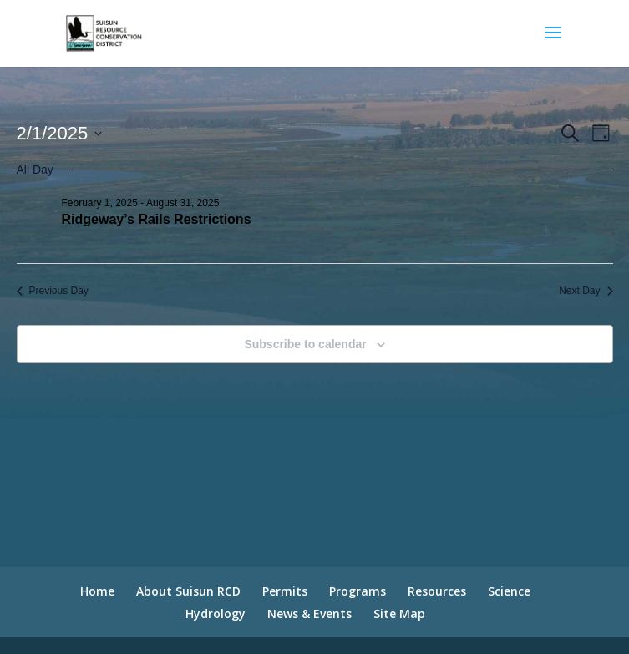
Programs (357, 591)
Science (509, 591)
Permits (284, 591)
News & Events (309, 613)
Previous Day (53, 291)
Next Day (585, 291)
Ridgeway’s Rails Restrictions (156, 219)
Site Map (399, 613)
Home (97, 591)
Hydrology (215, 613)
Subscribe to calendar (305, 344)
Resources (437, 591)
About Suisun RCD (188, 591)
